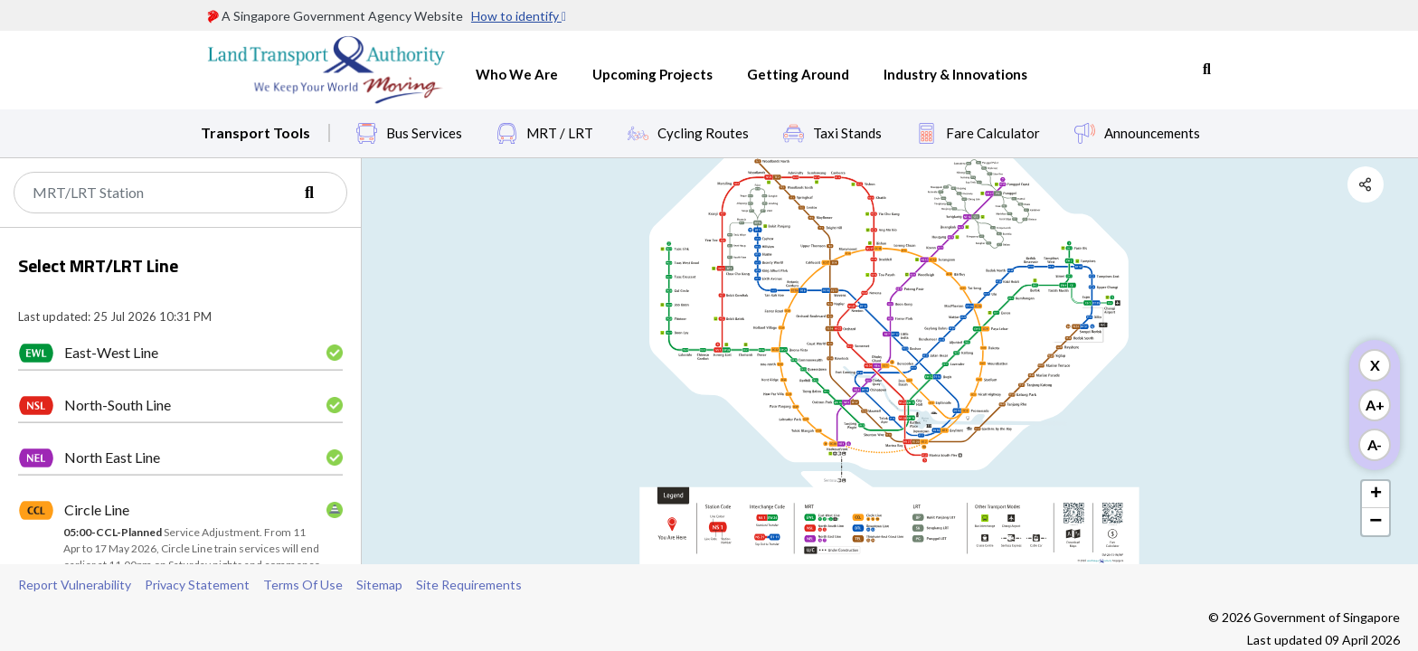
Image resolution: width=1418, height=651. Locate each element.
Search (1207, 69)
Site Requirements (469, 584)
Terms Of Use (303, 584)
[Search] (180, 192)
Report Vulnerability (74, 584)
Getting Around (798, 74)
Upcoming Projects (652, 74)
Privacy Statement (197, 584)
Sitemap (379, 584)
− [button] (1375, 521)
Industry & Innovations (955, 74)
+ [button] (1376, 494)
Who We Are (517, 74)
